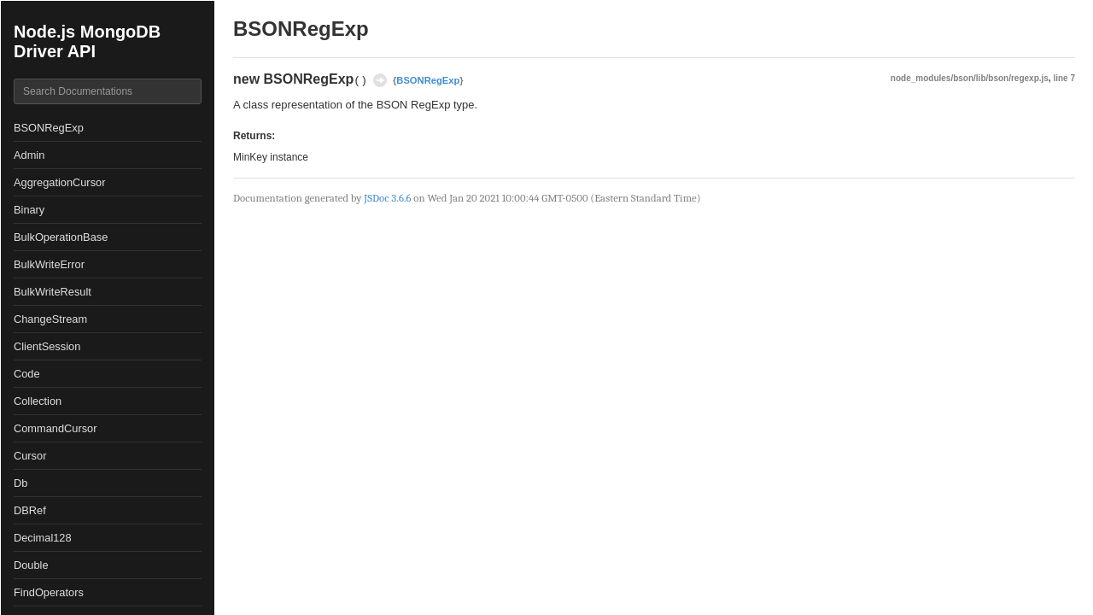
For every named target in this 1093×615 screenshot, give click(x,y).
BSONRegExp (49, 127)
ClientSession (47, 346)
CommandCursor (55, 428)
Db (20, 483)
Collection (37, 401)
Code (27, 373)
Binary (29, 209)
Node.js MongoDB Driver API (87, 41)
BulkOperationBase (61, 237)
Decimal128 (43, 537)
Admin (29, 155)
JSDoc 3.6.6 (387, 197)
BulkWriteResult (52, 291)
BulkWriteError (49, 264)
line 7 (1064, 78)
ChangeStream (50, 319)
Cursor (30, 455)
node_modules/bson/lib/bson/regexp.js (970, 78)
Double (31, 565)
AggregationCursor (59, 182)
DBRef (30, 510)
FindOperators (49, 592)
